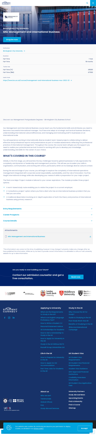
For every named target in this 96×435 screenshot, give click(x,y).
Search (87, 3)
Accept (84, 428)
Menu (93, 3)
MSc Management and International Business (25, 236)
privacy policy (38, 429)
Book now (75, 277)
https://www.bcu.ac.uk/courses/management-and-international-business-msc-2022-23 (36, 80)
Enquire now (12, 39)
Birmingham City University (13, 51)
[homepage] (6, 3)
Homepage (7, 25)
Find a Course (18, 25)
